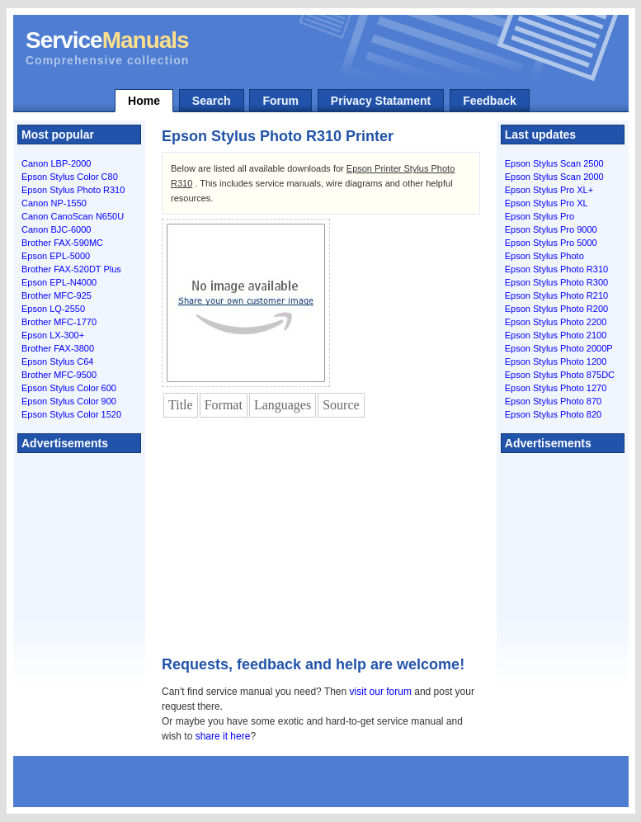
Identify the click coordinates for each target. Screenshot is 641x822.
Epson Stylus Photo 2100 (556, 335)
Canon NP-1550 (54, 203)
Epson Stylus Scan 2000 (554, 177)
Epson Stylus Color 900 (68, 401)
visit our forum (381, 691)
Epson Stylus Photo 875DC (560, 375)
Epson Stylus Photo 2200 (556, 322)
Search (211, 100)
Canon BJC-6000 (56, 229)
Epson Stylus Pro (539, 216)
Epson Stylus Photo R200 (556, 309)
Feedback (489, 100)
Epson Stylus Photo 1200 (556, 361)
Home (144, 100)
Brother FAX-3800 (57, 348)
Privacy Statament (381, 100)
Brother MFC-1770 (59, 322)
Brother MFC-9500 (59, 375)
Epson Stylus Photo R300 (556, 282)
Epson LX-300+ (52, 335)
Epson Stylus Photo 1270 (556, 388)
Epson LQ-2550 (53, 309)
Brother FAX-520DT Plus (71, 269)
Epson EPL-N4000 (59, 282)
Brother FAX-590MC (62, 243)
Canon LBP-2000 (56, 163)
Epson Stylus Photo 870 (553, 401)
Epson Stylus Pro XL (546, 203)
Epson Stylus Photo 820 (553, 414)
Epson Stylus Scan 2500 (554, 163)
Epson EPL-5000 (55, 256)
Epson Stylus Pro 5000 (551, 243)
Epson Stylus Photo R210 (556, 295)
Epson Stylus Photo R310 (73, 190)
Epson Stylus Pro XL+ (549, 190)
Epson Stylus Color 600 (68, 388)
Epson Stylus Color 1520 (71, 414)
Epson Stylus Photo (544, 256)
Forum (280, 100)
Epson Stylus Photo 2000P (559, 348)
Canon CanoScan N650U (72, 216)
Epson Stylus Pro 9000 (551, 229)
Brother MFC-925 (56, 295)
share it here (223, 736)
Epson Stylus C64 (57, 361)
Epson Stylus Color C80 (69, 177)
